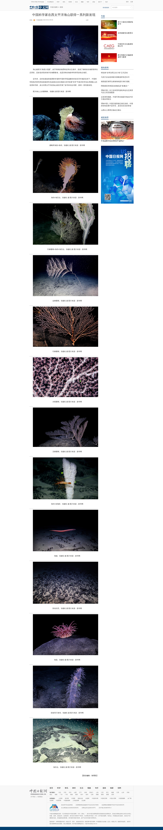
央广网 (129, 798)
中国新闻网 (39, 20)
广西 (66, 794)
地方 (106, 2)
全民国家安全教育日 (125, 33)
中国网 (73, 798)
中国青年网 (95, 798)
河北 (70, 792)
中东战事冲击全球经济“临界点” (112, 141)
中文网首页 (50, 2)
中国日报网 (53, 7)
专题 (103, 16)
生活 (76, 2)
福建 (112, 792)
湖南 (56, 794)
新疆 (107, 794)
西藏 (97, 794)
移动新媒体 (106, 7)
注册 (131, 2)
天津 (65, 792)
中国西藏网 (122, 798)
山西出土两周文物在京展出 (111, 110)
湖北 (51, 794)
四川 (82, 794)
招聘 (119, 788)
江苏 (102, 792)
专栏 (88, 2)
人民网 (60, 798)
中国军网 (58, 800)
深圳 (112, 794)
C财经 (70, 2)
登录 (127, 2)
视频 (82, 2)
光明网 (51, 800)
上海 (97, 792)
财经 (74, 788)
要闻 (61, 7)
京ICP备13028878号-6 (105, 807)
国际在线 (80, 798)
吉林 (85, 792)
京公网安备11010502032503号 (70, 807)
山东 (123, 792)
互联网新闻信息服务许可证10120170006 (87, 805)
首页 (51, 788)
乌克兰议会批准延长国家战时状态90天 (115, 77)
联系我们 (40, 796)
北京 (60, 792)
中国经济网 (104, 798)
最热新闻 (105, 68)
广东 (61, 794)
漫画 (104, 788)
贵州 (87, 794)
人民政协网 (76, 800)
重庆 (76, 794)
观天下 (100, 2)
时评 (58, 2)
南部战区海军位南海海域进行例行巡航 (115, 81)
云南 (92, 794)
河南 (128, 792)
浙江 (107, 792)
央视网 (87, 798)
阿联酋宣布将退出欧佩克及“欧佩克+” (115, 86)
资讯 (64, 2)
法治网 (83, 800)
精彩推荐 (105, 117)
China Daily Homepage (37, 2)
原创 (93, 2)
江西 (117, 792)
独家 (112, 788)
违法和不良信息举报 (67, 805)
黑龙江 (91, 792)
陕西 (102, 794)
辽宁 (80, 792)
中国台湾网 (113, 798)
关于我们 (33, 796)
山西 (75, 792)
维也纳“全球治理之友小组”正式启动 (114, 73)
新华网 (67, 798)
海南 (71, 794)
